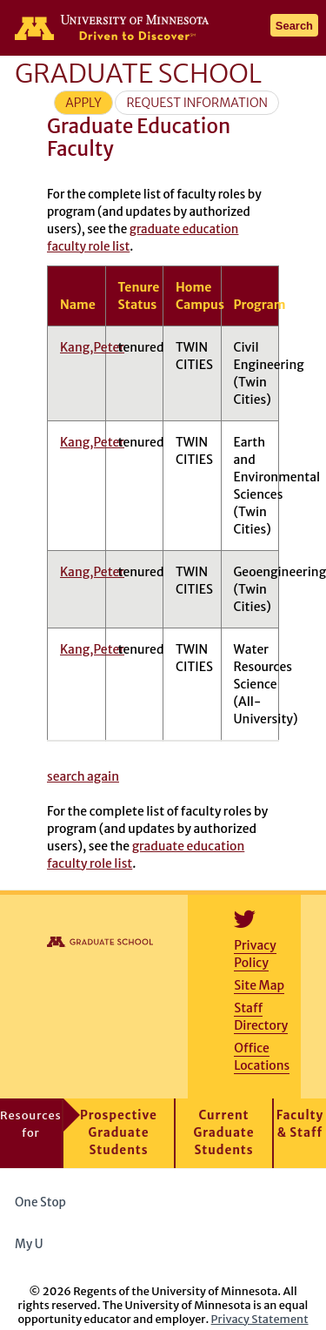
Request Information (197, 103)
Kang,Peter (92, 347)
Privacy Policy (255, 954)
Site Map (259, 985)
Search (294, 25)
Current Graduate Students (224, 1133)
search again (83, 776)
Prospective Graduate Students (118, 1133)
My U (35, 1244)
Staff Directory (261, 1016)
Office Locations (261, 1056)
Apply (83, 103)
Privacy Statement (260, 1319)
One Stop (40, 1202)
